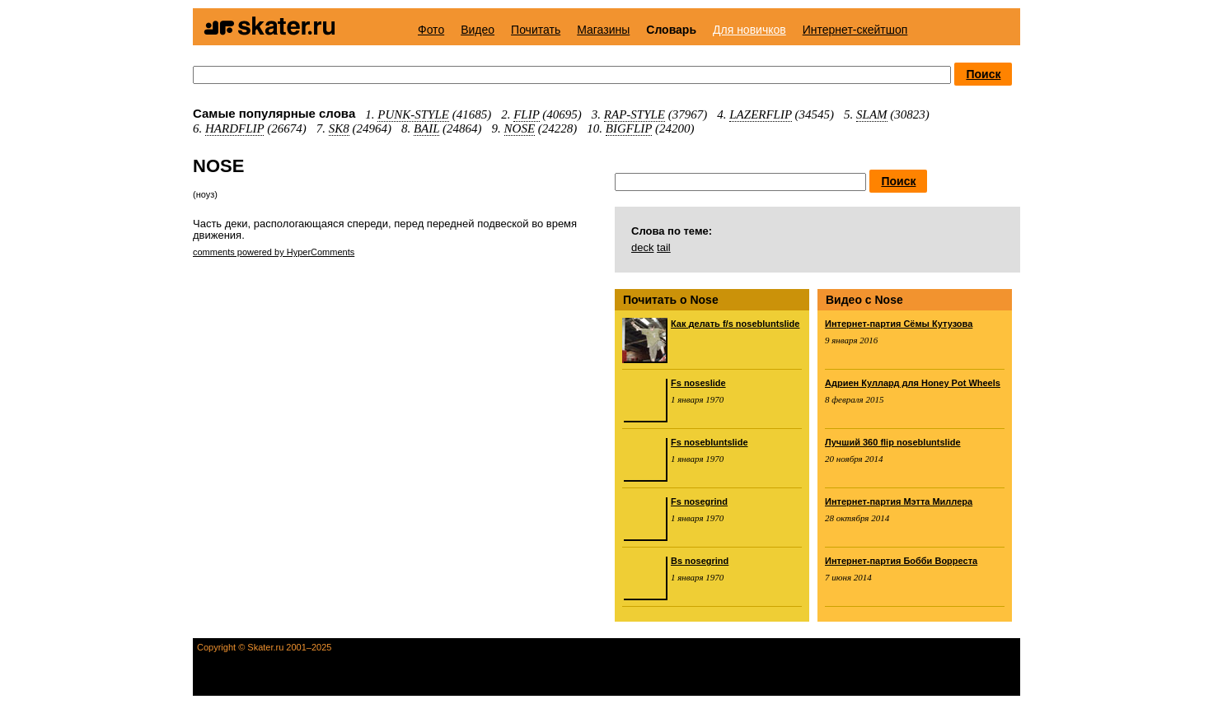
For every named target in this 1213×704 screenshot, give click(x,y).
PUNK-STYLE (413, 114)
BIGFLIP (629, 128)
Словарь (671, 29)
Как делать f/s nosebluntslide (735, 324)
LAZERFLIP (760, 114)
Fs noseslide (698, 383)
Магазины (603, 29)
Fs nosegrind (699, 501)
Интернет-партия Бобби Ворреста (901, 561)
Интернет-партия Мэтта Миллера (898, 501)
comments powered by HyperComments (273, 252)
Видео (477, 29)
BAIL (426, 128)
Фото (431, 29)
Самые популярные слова (274, 113)
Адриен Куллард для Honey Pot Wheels (912, 383)
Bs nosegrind (699, 561)
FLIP (526, 114)
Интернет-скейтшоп (855, 29)
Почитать (535, 29)
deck (642, 247)
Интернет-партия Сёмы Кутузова (898, 324)
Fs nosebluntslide (709, 442)
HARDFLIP (234, 128)
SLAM (872, 114)
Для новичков (749, 29)
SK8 (339, 128)
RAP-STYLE (634, 114)
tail (664, 247)
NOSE (520, 128)
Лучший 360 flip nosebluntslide (893, 442)
